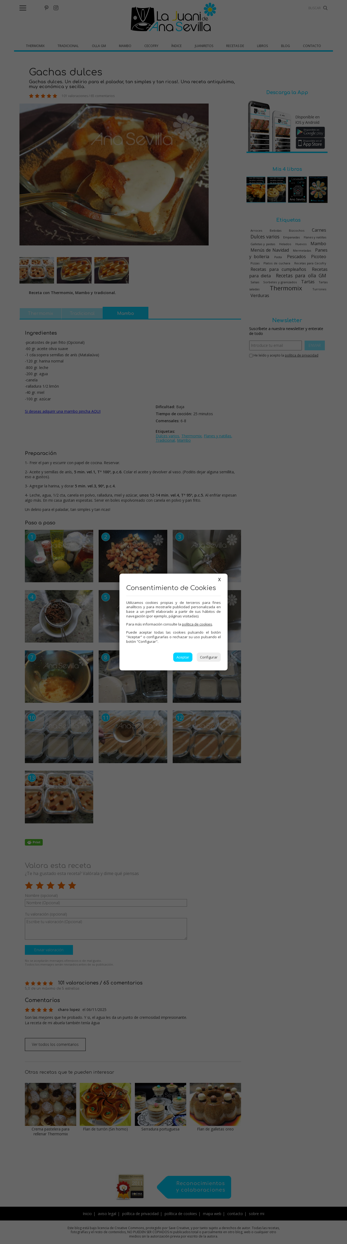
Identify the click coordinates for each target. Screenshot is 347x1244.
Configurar (209, 657)
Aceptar (182, 657)
